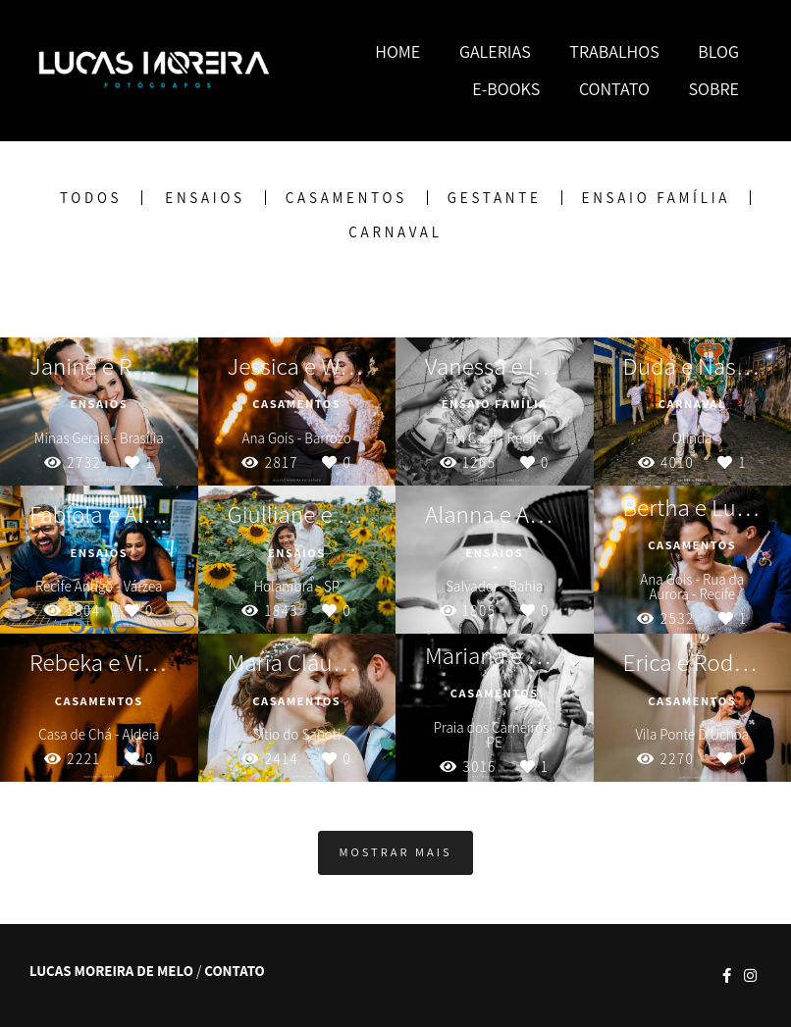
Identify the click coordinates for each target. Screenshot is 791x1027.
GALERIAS (495, 51)
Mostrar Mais (395, 852)
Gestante (495, 197)
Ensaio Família (656, 197)
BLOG (718, 51)
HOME (397, 51)
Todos (91, 197)
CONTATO (614, 88)
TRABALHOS (614, 51)
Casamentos (346, 197)
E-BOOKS (506, 88)
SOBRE (713, 88)
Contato (234, 970)
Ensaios (205, 197)
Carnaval (395, 232)
